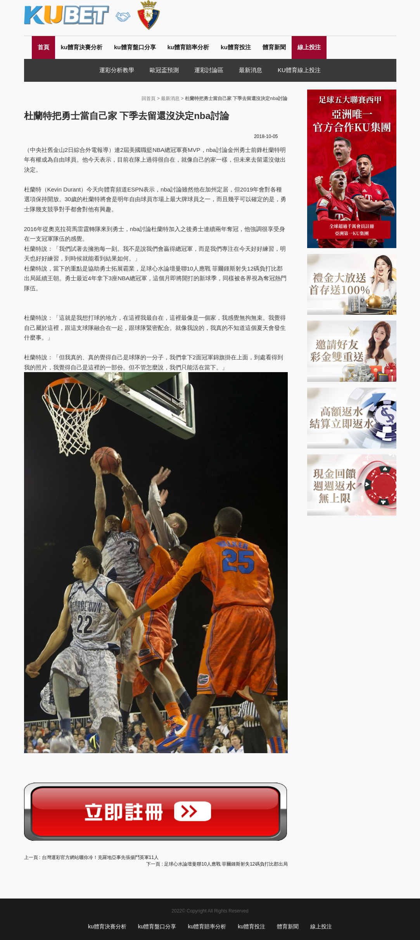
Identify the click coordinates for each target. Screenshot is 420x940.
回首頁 (149, 98)
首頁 (43, 47)
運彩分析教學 (116, 70)
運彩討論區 (208, 70)
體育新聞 (274, 47)
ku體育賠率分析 (188, 47)
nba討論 (217, 150)
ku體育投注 (236, 47)
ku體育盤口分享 (135, 47)
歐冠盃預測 (164, 70)
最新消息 (250, 70)
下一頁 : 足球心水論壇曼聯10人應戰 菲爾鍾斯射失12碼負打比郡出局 (216, 864)
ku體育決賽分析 (82, 47)
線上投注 (309, 47)
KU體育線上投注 (299, 70)
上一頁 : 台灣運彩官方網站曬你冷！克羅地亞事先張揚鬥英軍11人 (91, 857)
